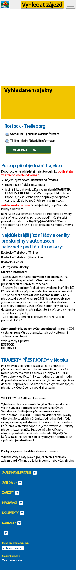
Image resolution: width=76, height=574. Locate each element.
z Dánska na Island (43, 189)
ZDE (71, 329)
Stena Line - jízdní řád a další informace (32, 134)
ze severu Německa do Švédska (38, 180)
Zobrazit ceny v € (13, 548)
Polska (26, 185)
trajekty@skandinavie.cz (44, 221)
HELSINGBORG (10, 348)
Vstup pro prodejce (12, 560)
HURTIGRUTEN (35, 415)
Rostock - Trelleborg (14, 252)
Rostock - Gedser (12, 262)
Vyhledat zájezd (42, 4)
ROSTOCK (7, 344)
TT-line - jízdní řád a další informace (30, 141)
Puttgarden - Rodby (15, 267)
